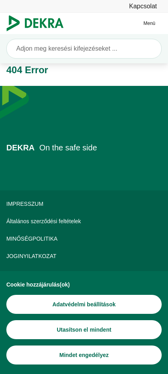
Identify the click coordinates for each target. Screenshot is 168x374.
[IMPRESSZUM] (84, 204)
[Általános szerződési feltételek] (84, 221)
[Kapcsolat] (143, 6)
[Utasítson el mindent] (84, 329)
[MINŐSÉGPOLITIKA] (84, 239)
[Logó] (38, 23)
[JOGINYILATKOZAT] (84, 256)
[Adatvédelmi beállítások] (84, 304)
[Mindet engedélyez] (84, 355)
